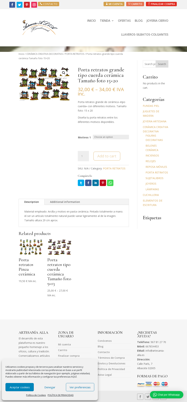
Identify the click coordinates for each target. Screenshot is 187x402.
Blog (100, 346)
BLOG (139, 21)
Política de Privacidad (111, 369)
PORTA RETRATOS (74, 53)
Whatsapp (110, 183)
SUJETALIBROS (154, 178)
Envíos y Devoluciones (111, 363)
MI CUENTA (115, 4)
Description (31, 202)
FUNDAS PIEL (151, 106)
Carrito (62, 350)
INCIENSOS (152, 155)
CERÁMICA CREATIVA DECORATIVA (44, 53)
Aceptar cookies (20, 387)
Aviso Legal (105, 375)
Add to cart (106, 156)
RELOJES (151, 161)
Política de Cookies (36, 395)
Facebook (88, 183)
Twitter (81, 183)
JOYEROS (151, 183)
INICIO (91, 21)
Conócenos (105, 341)
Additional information (65, 202)
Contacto (104, 352)
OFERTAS (124, 21)
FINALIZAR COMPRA (163, 4)
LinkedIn (95, 183)
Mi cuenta (64, 344)
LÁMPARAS (152, 189)
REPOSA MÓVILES (156, 167)
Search (162, 64)
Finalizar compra (69, 356)
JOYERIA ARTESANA (154, 121)
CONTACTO (50, 4)
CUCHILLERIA (151, 195)
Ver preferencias (80, 387)
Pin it (103, 183)
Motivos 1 (84, 137)
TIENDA (105, 21)
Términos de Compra (111, 358)
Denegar (49, 387)
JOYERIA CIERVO (157, 21)
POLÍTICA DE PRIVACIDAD (61, 395)
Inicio (21, 53)
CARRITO (136, 4)
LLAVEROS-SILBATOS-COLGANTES (144, 34)
